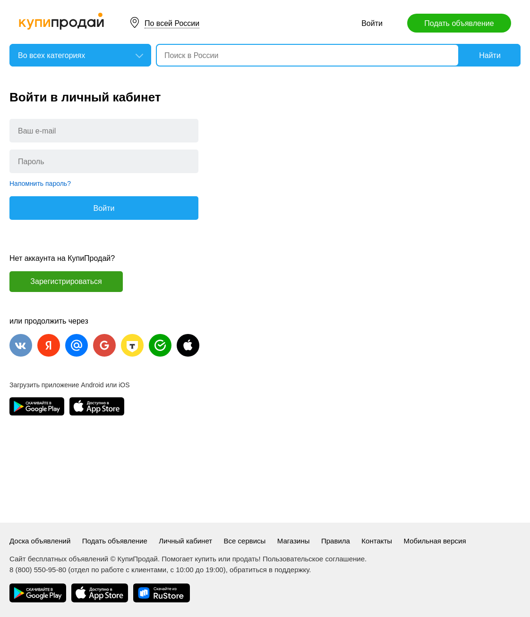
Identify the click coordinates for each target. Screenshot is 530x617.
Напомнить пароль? (40, 183)
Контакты (376, 541)
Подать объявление (459, 23)
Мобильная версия (435, 541)
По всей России (172, 23)
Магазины (293, 541)
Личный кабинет (185, 541)
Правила (335, 541)
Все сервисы (245, 541)
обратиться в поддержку (269, 570)
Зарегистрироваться (66, 281)
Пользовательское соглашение (314, 559)
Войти (372, 23)
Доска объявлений (39, 541)
